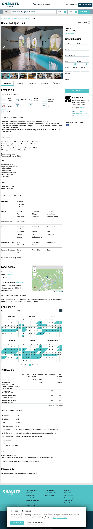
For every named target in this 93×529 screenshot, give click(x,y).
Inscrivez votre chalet (50, 493)
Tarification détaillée (70, 33)
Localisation (19, 83)
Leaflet (46, 289)
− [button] (34, 270)
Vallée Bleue (19, 282)
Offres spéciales (68, 500)
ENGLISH (47, 5)
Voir (17, 440)
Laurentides (10, 275)
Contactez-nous (30, 495)
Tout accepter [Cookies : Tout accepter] (17, 522)
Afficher (82, 108)
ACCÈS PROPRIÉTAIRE (71, 5)
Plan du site (29, 493)
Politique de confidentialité (32, 500)
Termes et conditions (31, 498)
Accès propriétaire (49, 495)
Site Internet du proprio (80, 111)
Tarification (44, 83)
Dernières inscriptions (70, 498)
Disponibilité (32, 83)
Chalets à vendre (68, 495)
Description (7, 83)
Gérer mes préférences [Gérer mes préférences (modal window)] (35, 522)
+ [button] (34, 268)
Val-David (7, 277)
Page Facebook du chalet (80, 113)
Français (33, 505)
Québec (9, 272)
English (28, 505)
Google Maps (58, 292)
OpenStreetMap (53, 289)
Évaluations (56, 83)
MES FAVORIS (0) (39, 5)
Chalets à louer (68, 493)
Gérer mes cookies (30, 503)
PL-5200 (33, 18)
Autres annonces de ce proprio (82, 116)
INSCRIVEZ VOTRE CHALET (85, 5)
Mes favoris (67, 503)
